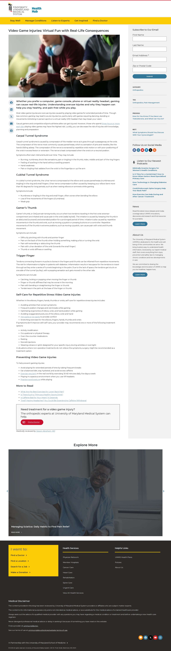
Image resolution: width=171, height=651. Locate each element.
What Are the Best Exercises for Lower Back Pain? (42, 392)
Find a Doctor (100, 20)
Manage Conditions (35, 20)
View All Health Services (73, 589)
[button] (11, 103)
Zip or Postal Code (142, 66)
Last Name (138, 45)
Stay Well (15, 20)
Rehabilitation (69, 575)
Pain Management (152, 103)
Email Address (141, 55)
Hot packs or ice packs (30, 317)
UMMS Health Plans (124, 557)
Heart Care (67, 571)
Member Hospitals (71, 562)
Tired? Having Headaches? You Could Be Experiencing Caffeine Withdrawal (53, 401)
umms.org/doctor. (30, 622)
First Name (138, 35)
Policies (118, 562)
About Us (119, 566)
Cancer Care (68, 566)
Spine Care (67, 580)
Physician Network (71, 557)
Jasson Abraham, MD (45, 431)
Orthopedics (138, 90)
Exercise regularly (28, 374)
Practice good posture (30, 380)
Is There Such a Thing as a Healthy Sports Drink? (42, 395)
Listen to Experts (60, 20)
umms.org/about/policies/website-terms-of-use (47, 626)
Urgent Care (68, 585)
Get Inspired (81, 20)
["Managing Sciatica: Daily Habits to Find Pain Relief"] (85, 492)
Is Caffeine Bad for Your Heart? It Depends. (39, 398)
